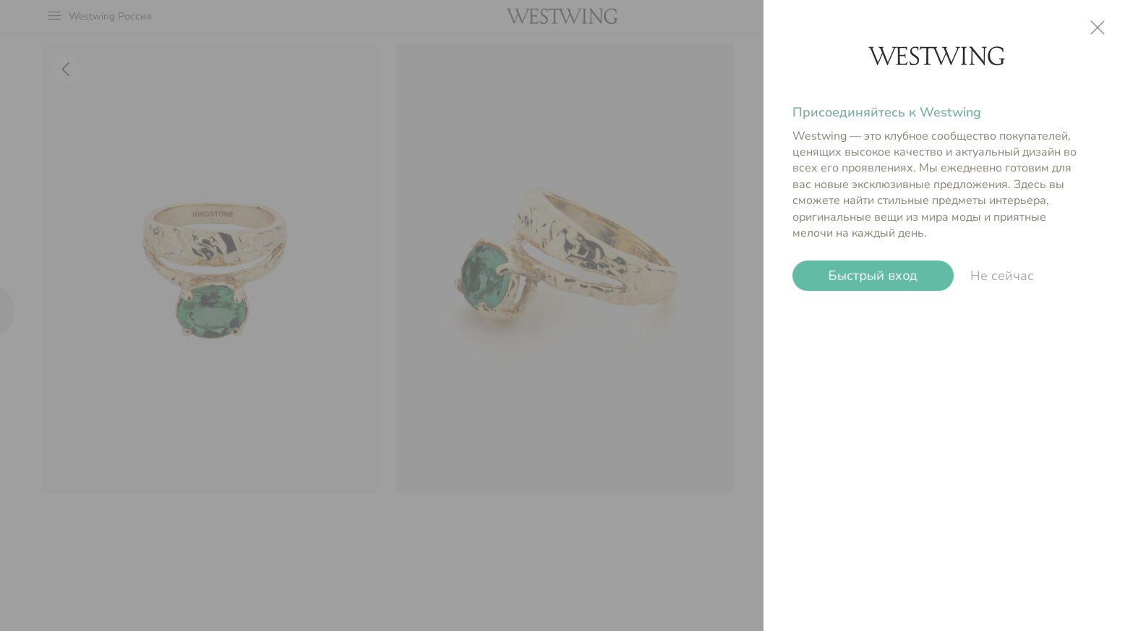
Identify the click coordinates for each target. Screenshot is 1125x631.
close (1098, 27)
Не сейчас (1002, 275)
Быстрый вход (873, 275)
